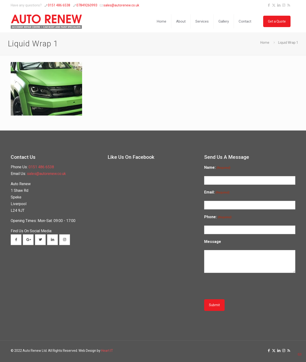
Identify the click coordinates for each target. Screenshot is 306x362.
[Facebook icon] (269, 5)
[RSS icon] (289, 5)
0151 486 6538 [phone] (59, 5)
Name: (217, 168)
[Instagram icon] (284, 5)
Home (264, 42)
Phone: (217, 217)
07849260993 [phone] (86, 5)
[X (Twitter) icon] (274, 5)
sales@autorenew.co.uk (46, 173)
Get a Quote (277, 21)
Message (212, 241)
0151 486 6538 (41, 167)
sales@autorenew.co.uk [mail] (121, 5)
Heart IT (107, 350)
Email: (216, 192)
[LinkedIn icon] (279, 5)
